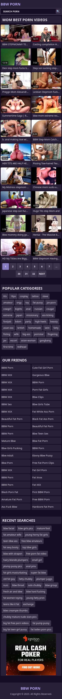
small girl (37, 559)
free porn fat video (36, 553)
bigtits (18, 308)
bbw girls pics (25, 528)
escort (13, 340)
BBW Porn (7, 367)
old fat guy (9, 578)
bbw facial (8, 528)
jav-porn (51, 302)
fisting (6, 334)
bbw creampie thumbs (15, 610)
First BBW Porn (41, 492)
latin (47, 327)
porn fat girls (40, 389)
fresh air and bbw (12, 591)
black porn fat (9, 492)
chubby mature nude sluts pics (20, 616)
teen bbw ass (10, 541)
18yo (13, 296)
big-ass (26, 334)
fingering (53, 334)
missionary (32, 315)
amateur (8, 302)
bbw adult (7, 455)
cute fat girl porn (42, 367)
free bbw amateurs (31, 541)
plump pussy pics (12, 566)
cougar (50, 308)
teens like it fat (11, 604)
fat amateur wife (12, 534)
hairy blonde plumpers (15, 559)
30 (19, 273)
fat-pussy (38, 302)
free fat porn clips (43, 462)
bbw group (51, 585)
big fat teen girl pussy (15, 629)
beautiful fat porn (11, 418)
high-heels (40, 321)
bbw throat (18, 585)
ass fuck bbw (9, 506)
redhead (21, 346)
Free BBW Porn (41, 499)
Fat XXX (36, 484)
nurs (5, 585)
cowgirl (7, 308)
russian (38, 308)
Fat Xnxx (37, 477)
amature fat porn (11, 499)
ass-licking (47, 315)
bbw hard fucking (35, 591)
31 (26, 273)
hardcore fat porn (43, 506)
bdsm (18, 321)
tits (5, 296)
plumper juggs (44, 578)
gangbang (45, 340)
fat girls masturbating (15, 572)
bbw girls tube (41, 404)
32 (33, 273)
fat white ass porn (43, 411)
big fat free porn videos (16, 623)
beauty (54, 321)
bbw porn (7, 462)
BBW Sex (6, 404)
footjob (7, 321)
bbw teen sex (40, 433)
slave (45, 296)
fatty (56, 327)
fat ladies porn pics (41, 629)
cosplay (24, 296)
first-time (8, 346)
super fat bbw (38, 572)
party (28, 321)
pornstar (39, 334)
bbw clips (38, 397)
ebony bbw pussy (42, 455)
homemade (34, 327)
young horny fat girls (36, 534)
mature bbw (8, 440)
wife (16, 334)
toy (27, 302)
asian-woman (28, 340)
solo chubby (34, 585)
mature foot (43, 528)
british (20, 327)
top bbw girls (29, 547)
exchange (28, 604)
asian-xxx (8, 327)
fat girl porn (39, 470)
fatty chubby (25, 578)
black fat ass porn (43, 418)
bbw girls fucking (11, 448)
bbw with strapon (12, 553)
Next (42, 273)
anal (28, 308)
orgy (19, 302)
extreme (7, 315)
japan (19, 315)
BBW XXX (6, 375)
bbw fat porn (40, 440)
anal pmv (31, 566)
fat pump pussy (41, 623)
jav (4, 340)
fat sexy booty (11, 547)
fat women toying (12, 597)
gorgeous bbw (41, 375)
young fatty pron (35, 597)
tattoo (35, 296)
